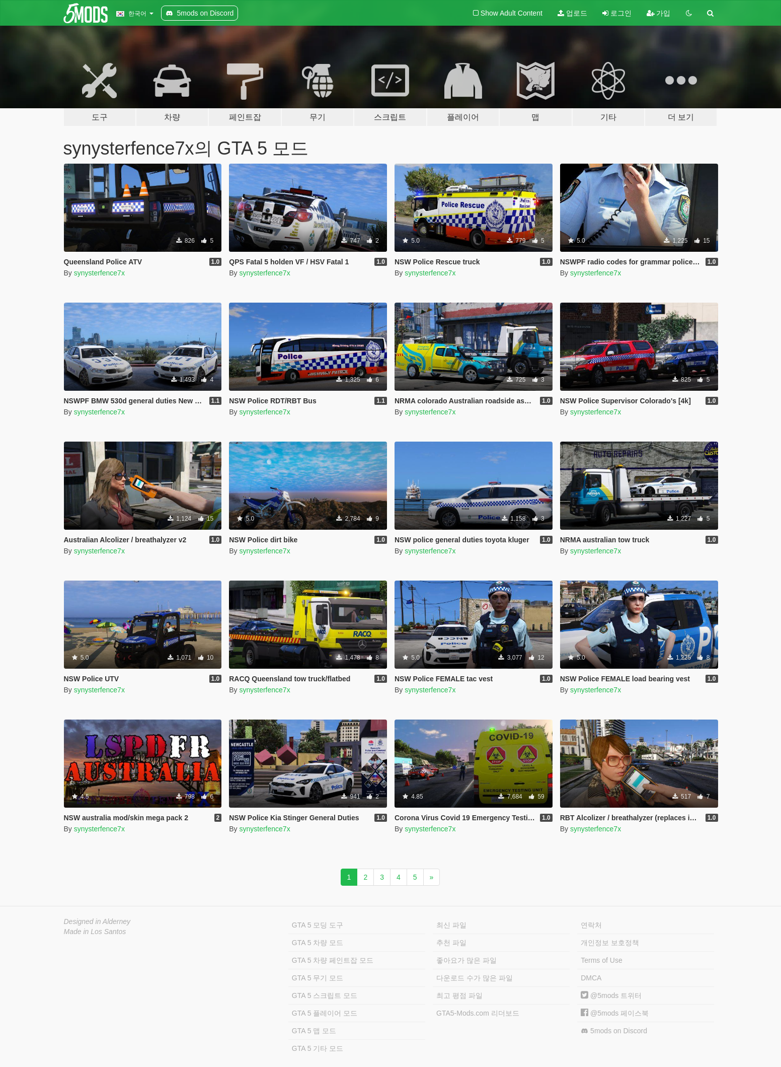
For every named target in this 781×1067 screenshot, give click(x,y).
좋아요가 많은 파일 (466, 960)
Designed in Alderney (97, 921)
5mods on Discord (614, 1031)
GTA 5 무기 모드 (317, 978)
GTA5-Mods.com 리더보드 (477, 1013)
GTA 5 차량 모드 (317, 943)
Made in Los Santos (95, 932)
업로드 (572, 13)
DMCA (591, 978)
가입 (659, 13)
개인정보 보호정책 (610, 943)
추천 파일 (451, 943)
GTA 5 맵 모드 (314, 1031)
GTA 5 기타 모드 (317, 1048)
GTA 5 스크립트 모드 (324, 995)
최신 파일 (451, 925)
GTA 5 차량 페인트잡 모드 (332, 960)
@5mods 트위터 (611, 995)
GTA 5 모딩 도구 (317, 925)
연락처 (591, 925)
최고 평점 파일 (459, 995)
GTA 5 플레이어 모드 (324, 1013)
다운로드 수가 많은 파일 (474, 978)
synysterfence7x (99, 273)
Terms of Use (601, 960)
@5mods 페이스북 (615, 1013)
